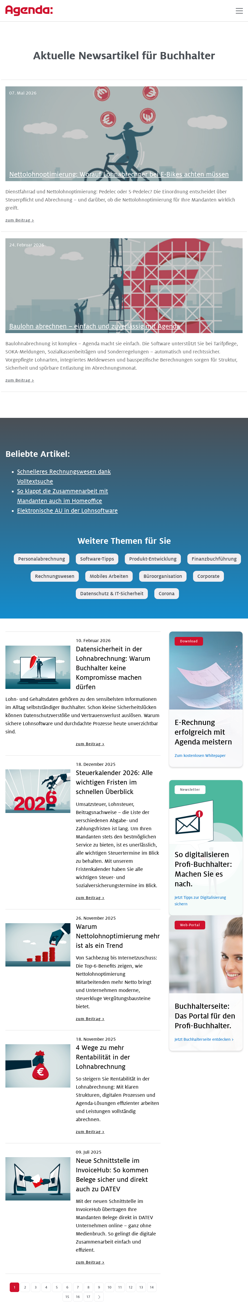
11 (120, 1287)
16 (78, 1297)
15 (67, 1297)
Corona (167, 593)
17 (88, 1297)
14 (152, 1287)
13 (141, 1287)
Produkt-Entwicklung (153, 559)
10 (109, 1287)
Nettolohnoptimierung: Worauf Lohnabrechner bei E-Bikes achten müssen (119, 174)
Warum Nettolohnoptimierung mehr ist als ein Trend (118, 936)
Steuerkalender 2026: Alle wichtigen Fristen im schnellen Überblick (114, 782)
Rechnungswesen (54, 576)
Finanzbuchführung (214, 559)
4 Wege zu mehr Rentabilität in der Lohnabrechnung (103, 1057)
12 (130, 1287)
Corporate (208, 576)
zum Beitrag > (19, 220)
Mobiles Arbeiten (109, 576)
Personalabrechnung (41, 559)
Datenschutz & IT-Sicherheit (111, 593)
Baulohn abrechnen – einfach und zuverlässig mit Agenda (94, 326)
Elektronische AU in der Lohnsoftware (67, 510)
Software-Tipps (97, 559)
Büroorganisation (162, 576)
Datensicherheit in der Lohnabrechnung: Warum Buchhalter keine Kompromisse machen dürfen (113, 668)
